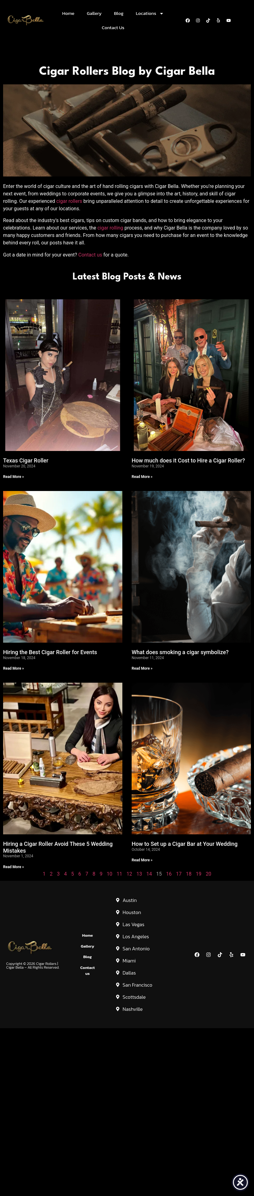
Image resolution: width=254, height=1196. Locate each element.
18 (188, 874)
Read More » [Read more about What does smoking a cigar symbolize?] (142, 668)
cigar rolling (110, 228)
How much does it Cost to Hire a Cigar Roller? (188, 460)
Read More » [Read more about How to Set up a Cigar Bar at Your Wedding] (142, 860)
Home (68, 13)
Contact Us (113, 27)
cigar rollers (69, 201)
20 (208, 874)
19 (198, 874)
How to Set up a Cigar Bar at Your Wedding (185, 844)
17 (179, 874)
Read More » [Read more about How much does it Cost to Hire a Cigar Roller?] (142, 477)
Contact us (90, 255)
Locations (150, 13)
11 (119, 874)
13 (139, 874)
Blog (119, 13)
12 (129, 874)
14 (149, 874)
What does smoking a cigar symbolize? (180, 652)
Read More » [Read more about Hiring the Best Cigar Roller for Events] (13, 668)
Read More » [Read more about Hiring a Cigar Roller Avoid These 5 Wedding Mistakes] (13, 867)
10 (109, 874)
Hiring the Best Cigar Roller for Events (50, 652)
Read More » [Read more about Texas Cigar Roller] (13, 477)
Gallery (94, 13)
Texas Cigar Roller (25, 460)
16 (169, 874)
